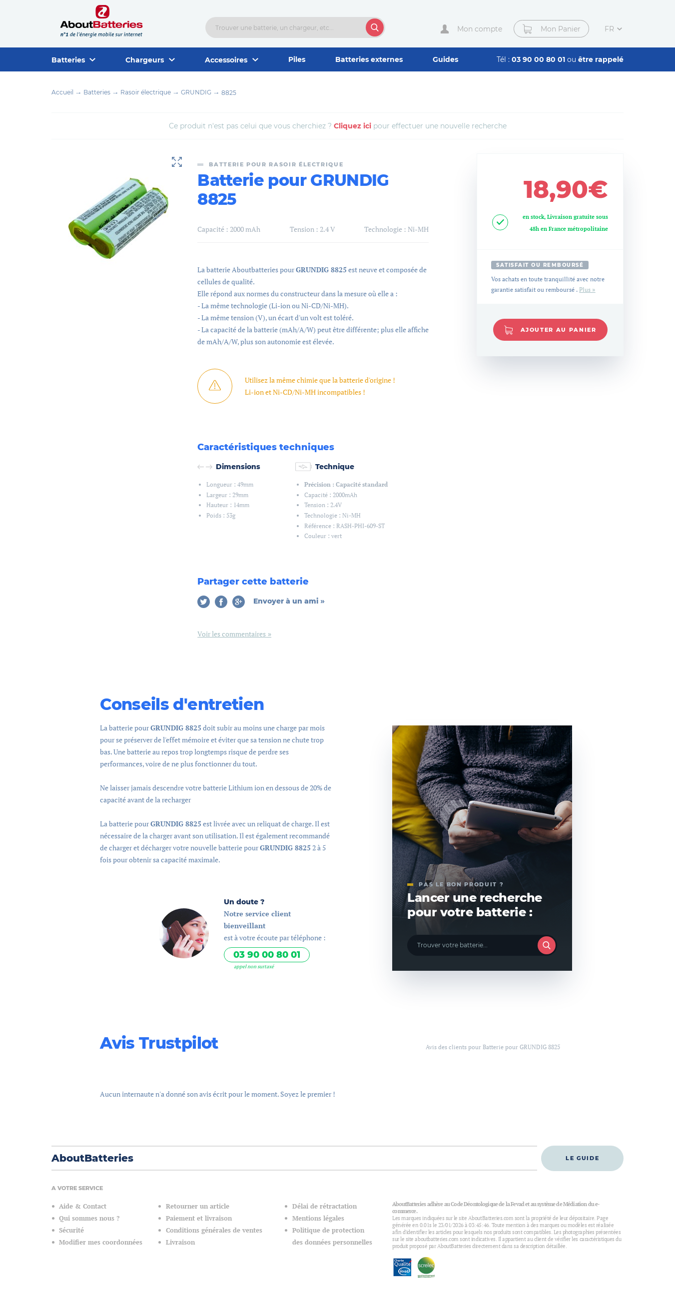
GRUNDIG (196, 92)
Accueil (62, 92)
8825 (228, 92)
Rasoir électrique (145, 92)
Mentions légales (318, 1218)
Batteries (96, 92)
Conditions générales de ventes (214, 1230)
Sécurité (71, 1230)
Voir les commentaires (231, 634)
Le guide (582, 1158)
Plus (585, 289)
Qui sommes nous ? (89, 1218)
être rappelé (601, 59)
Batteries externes (369, 59)
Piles (296, 59)
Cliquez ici (352, 125)
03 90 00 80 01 (539, 59)
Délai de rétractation (324, 1206)
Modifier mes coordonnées (100, 1242)
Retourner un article (197, 1206)
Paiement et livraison (199, 1218)
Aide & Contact (82, 1206)
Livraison (180, 1242)
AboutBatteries (92, 1158)
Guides (445, 59)
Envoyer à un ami (286, 601)
